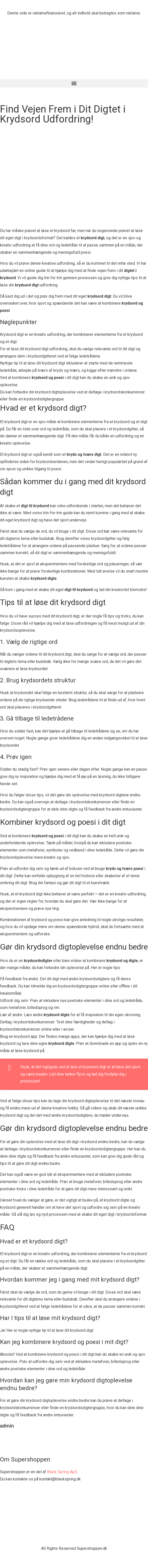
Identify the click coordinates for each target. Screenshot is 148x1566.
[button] (74, 83)
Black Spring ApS (62, 1471)
